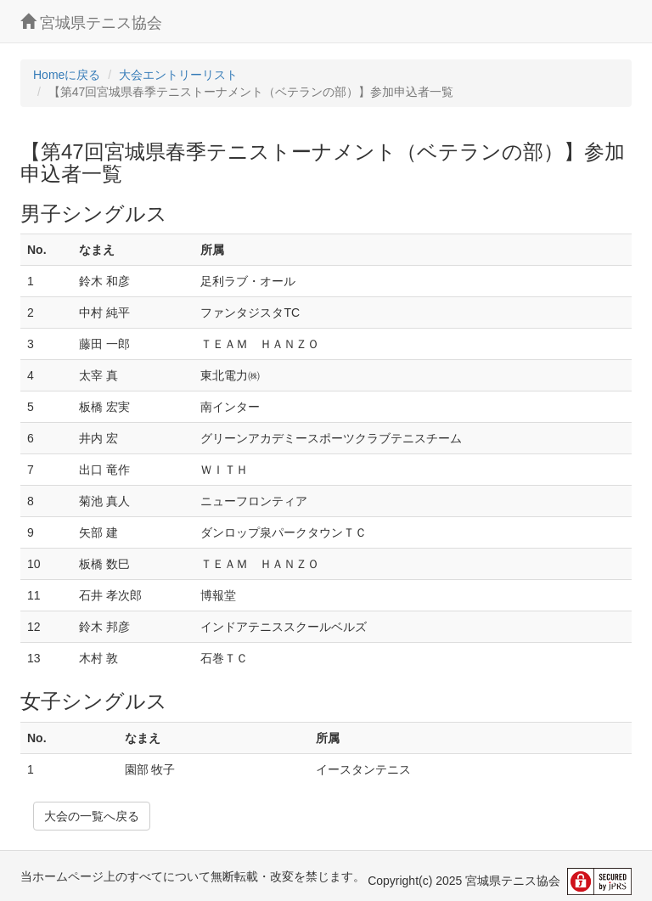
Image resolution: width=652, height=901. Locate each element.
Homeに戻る (66, 75)
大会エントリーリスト (178, 75)
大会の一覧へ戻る (91, 816)
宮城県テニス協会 (91, 22)
